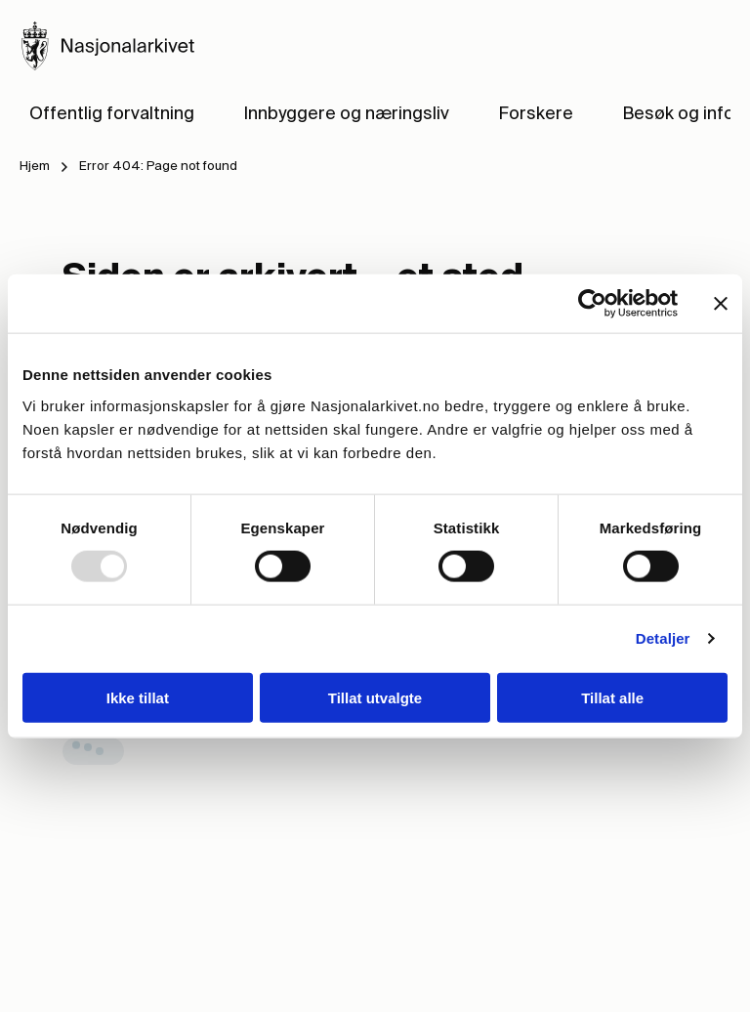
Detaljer (663, 638)
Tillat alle (612, 697)
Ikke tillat (137, 697)
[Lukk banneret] (721, 304)
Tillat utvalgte (375, 697)
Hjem (35, 166)
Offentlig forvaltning (111, 114)
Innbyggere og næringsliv (346, 114)
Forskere (535, 114)
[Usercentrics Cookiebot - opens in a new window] (592, 303)
